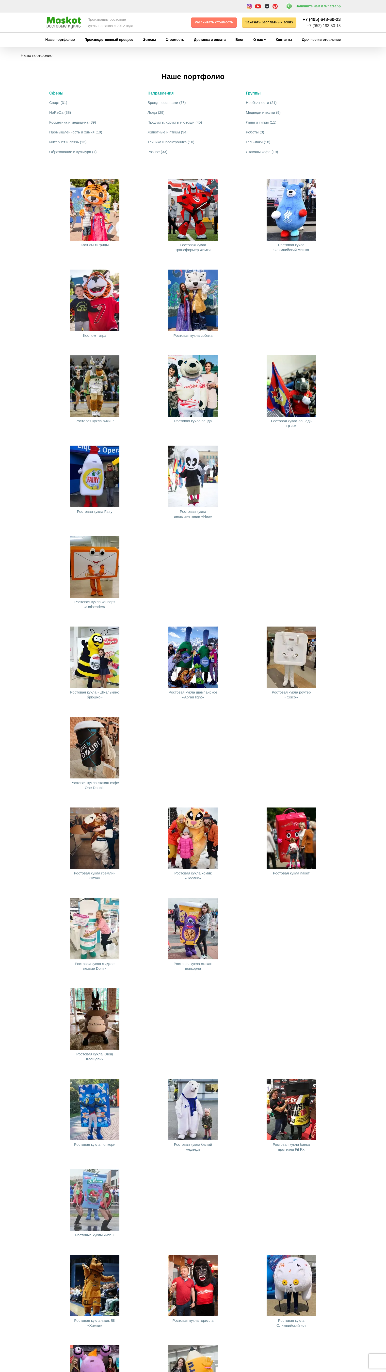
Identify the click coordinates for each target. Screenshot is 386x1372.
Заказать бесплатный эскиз (269, 22)
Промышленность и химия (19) (75, 132)
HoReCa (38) (60, 112)
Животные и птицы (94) (167, 132)
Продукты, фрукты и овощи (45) (174, 122)
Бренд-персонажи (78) (166, 102)
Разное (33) (157, 152)
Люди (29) (155, 112)
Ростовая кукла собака (193, 335)
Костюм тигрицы (95, 245)
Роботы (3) (255, 132)
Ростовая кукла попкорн (94, 1144)
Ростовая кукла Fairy (95, 511)
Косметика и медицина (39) (72, 122)
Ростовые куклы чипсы (94, 1235)
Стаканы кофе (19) (262, 152)
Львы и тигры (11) (261, 122)
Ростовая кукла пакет (291, 873)
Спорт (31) (58, 102)
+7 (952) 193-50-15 (324, 26)
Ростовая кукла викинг (95, 421)
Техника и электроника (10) (170, 142)
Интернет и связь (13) (67, 142)
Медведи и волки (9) (263, 112)
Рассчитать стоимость (214, 22)
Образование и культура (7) (73, 152)
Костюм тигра (94, 335)
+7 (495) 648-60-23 (322, 19)
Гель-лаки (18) (258, 142)
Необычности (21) (261, 102)
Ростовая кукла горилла (192, 1320)
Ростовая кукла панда (193, 421)
